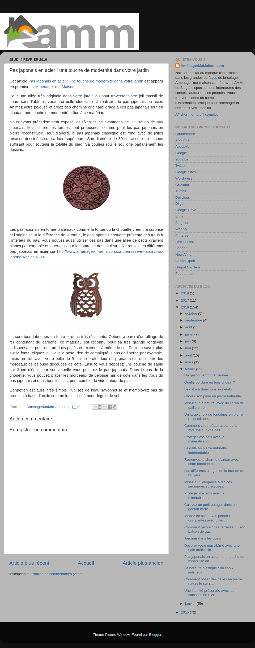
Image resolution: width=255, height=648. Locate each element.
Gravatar (182, 185)
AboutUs (182, 140)
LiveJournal (184, 242)
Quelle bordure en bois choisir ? (209, 382)
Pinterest (182, 235)
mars (189, 362)
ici (47, 353)
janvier (191, 604)
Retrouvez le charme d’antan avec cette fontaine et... (211, 462)
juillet (189, 334)
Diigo (179, 204)
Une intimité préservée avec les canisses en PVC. (209, 593)
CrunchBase (185, 134)
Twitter (180, 166)
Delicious (182, 197)
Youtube (181, 159)
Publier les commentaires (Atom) (58, 574)
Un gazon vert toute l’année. (206, 375)
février (190, 369)
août (189, 327)
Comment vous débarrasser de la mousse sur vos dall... (210, 428)
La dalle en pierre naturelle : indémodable (206, 450)
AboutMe (182, 147)
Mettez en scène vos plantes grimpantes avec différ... (207, 518)
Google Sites (185, 172)
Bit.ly (179, 216)
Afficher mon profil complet (196, 114)
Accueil (86, 563)
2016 (185, 307)
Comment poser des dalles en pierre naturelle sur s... (213, 581)
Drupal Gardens (188, 267)
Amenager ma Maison (55, 87)
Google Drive (185, 210)
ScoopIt (181, 248)
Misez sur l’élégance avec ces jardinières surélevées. (208, 484)
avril (189, 355)
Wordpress (184, 178)
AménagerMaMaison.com (202, 66)
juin (188, 341)
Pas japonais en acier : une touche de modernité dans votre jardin (85, 81)
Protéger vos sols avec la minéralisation (204, 439)
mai (188, 348)
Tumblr (180, 191)
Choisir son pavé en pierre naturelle (212, 396)
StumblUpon (185, 261)
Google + (182, 153)
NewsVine (183, 254)
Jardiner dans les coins (202, 538)
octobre (191, 313)
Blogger (155, 635)
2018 (185, 293)
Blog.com (182, 223)
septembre (194, 320)
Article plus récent (29, 563)
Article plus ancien (143, 563)
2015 (185, 612)
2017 (185, 300)
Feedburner (184, 274)
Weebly (181, 229)
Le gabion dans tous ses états (208, 389)
